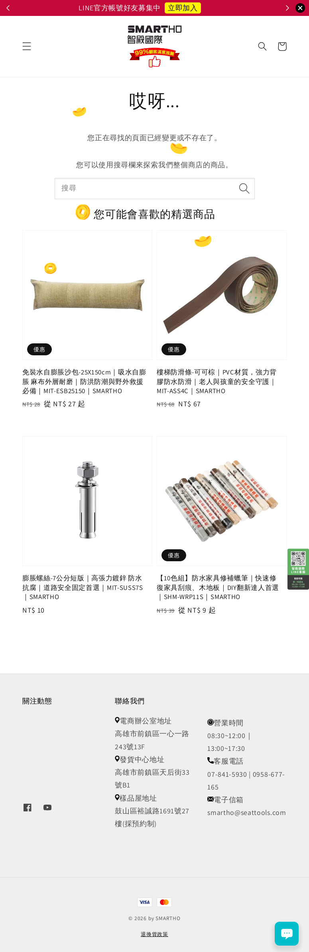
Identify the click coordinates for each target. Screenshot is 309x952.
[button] (27, 46)
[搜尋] (244, 188)
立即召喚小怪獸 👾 (198, 7)
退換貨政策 (154, 934)
